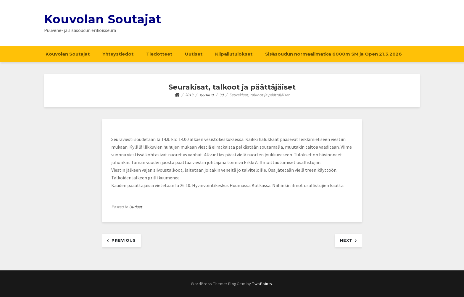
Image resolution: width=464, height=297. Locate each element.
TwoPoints (262, 283)
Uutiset (193, 54)
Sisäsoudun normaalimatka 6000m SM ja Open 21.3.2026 (333, 54)
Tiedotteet (159, 54)
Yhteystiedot (117, 54)
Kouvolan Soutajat (103, 19)
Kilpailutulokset (233, 54)
